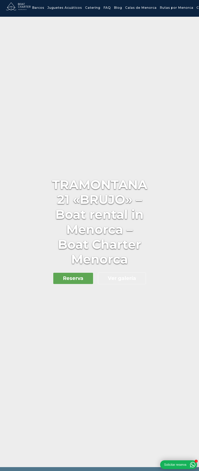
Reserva (73, 278)
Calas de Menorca (141, 8)
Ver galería (122, 278)
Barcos (38, 8)
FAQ (107, 8)
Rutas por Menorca (176, 8)
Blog (118, 8)
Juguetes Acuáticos (64, 8)
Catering (92, 8)
